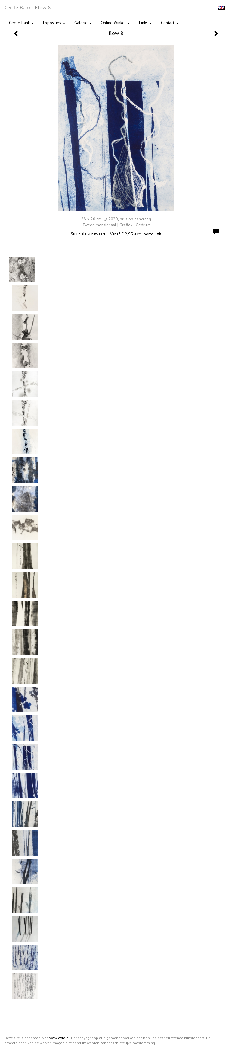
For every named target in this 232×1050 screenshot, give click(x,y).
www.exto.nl (59, 1038)
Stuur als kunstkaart (116, 234)
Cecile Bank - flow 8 (28, 7)
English (221, 8)
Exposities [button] (54, 22)
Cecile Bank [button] (21, 22)
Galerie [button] (83, 22)
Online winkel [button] (115, 22)
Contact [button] (169, 22)
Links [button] (145, 22)
